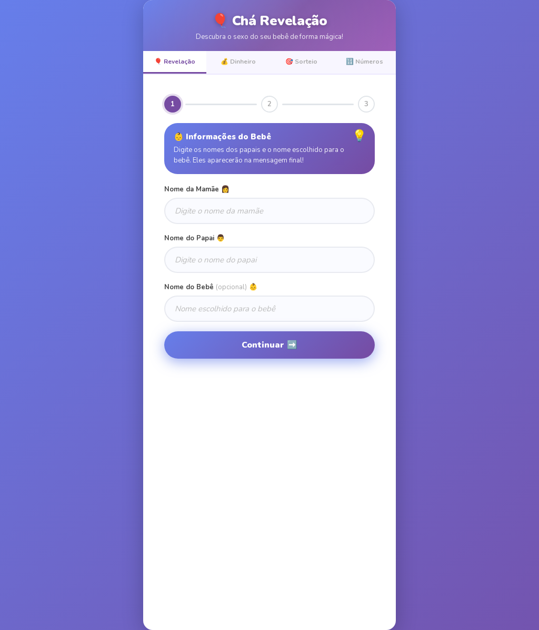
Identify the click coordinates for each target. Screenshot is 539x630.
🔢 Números (364, 61)
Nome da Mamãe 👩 (196, 189)
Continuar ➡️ (269, 345)
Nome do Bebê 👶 (210, 287)
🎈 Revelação (174, 61)
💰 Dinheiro (238, 61)
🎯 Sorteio (301, 61)
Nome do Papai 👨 (194, 238)
